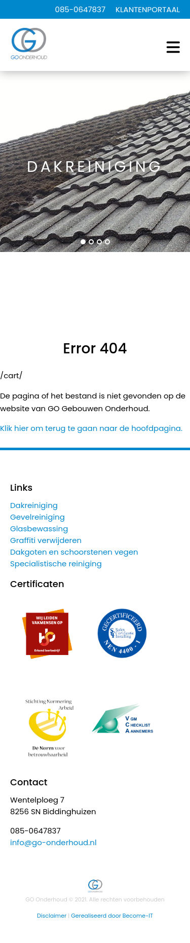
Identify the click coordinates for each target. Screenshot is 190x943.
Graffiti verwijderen (46, 540)
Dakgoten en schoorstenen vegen (74, 552)
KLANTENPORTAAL (148, 9)
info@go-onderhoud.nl (53, 842)
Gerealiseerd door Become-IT (112, 916)
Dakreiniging (34, 505)
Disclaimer (51, 916)
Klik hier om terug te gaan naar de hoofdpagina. (91, 428)
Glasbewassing (39, 528)
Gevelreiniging (37, 517)
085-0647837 (80, 9)
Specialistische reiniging (56, 563)
